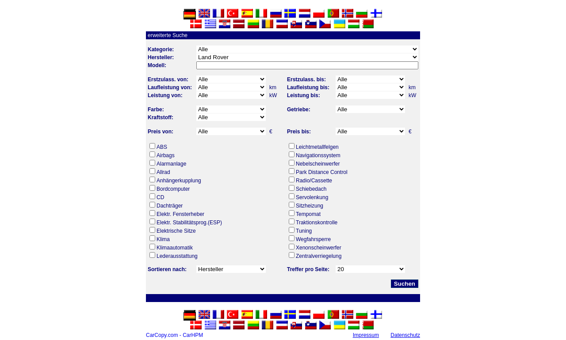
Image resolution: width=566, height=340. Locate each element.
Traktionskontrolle (316, 222)
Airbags (166, 155)
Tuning (304, 231)
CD (160, 197)
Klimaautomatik (175, 248)
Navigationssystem (318, 155)
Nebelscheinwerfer (318, 164)
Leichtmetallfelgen (317, 147)
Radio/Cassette (314, 181)
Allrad (163, 172)
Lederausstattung (177, 256)
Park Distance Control (322, 172)
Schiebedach (311, 189)
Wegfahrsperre (313, 239)
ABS (162, 147)
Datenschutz (405, 335)
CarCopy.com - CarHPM (174, 335)
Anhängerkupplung (179, 181)
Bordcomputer (173, 189)
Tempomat (308, 214)
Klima (163, 239)
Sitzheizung (309, 206)
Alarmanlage (171, 164)
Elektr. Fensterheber (180, 214)
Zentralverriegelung (318, 256)
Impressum (366, 335)
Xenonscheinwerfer (318, 248)
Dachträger (170, 206)
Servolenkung (312, 197)
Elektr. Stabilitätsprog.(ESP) (189, 222)
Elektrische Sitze (176, 231)
